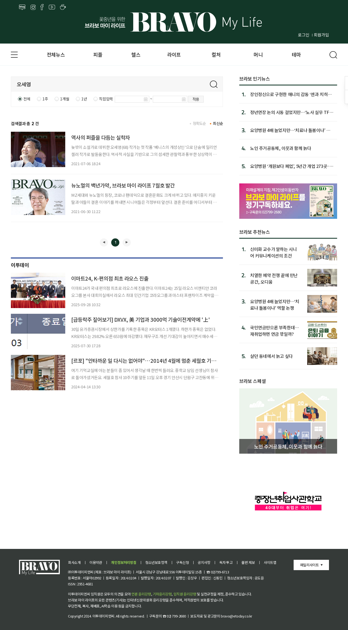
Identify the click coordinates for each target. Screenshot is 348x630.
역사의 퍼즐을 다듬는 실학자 (100, 137)
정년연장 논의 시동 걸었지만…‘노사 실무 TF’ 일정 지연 (290, 112)
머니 (258, 54)
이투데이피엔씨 (103, 616)
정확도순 (199, 123)
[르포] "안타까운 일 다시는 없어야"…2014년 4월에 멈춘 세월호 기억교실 (148, 360)
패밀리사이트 (309, 564)
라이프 (174, 54)
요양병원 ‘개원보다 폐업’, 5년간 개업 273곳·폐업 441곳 (291, 166)
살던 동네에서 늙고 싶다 (271, 356)
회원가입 (321, 35)
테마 (296, 54)
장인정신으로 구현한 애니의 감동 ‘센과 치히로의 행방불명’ (291, 94)
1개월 (64, 99)
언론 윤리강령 (141, 594)
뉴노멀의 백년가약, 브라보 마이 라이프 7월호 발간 (123, 185)
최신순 (218, 123)
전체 (26, 99)
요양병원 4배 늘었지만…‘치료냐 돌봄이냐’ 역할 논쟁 (292, 130)
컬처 (216, 54)
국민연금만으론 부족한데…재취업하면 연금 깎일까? (274, 330)
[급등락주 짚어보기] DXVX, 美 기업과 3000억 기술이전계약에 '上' (140, 319)
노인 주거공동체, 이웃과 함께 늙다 (280, 148)
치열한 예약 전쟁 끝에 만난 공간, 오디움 (274, 278)
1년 (84, 99)
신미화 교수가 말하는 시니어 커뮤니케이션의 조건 (273, 252)
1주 (45, 99)
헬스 (135, 54)
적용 (195, 99)
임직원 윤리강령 (184, 594)
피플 (97, 54)
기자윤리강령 (162, 594)
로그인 (303, 35)
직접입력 (106, 99)
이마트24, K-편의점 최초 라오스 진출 (109, 278)
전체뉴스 (56, 54)
